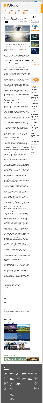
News (5, 16)
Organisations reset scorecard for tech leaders (34, 102)
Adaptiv (11, 394)
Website (5, 306)
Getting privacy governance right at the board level (34, 95)
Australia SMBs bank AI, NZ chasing (34, 129)
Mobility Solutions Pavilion (30, 379)
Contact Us (24, 1)
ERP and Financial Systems (6, 373)
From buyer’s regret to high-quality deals (34, 89)
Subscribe (15, 1)
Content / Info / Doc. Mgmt (12, 387)
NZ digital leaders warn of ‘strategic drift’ (35, 116)
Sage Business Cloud (6, 385)
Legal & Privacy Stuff (30, 1)
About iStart (11, 1)
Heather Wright (22, 19)
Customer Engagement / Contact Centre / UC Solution (18, 383)
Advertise (19, 1)
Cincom (11, 389)
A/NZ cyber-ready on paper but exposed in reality (35, 143)
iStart (23, 374)
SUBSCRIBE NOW (41, 8)
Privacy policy (36, 382)
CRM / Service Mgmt (17, 373)
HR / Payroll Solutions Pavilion (24, 378)
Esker (11, 383)
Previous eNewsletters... (35, 32)
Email (5, 302)
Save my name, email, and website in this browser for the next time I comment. (16, 312)
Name (5, 298)
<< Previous (34, 74)
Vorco (17, 387)
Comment (6, 287)
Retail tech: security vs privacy (12, 16)
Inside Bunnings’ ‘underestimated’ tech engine (34, 122)
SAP (5, 387)
